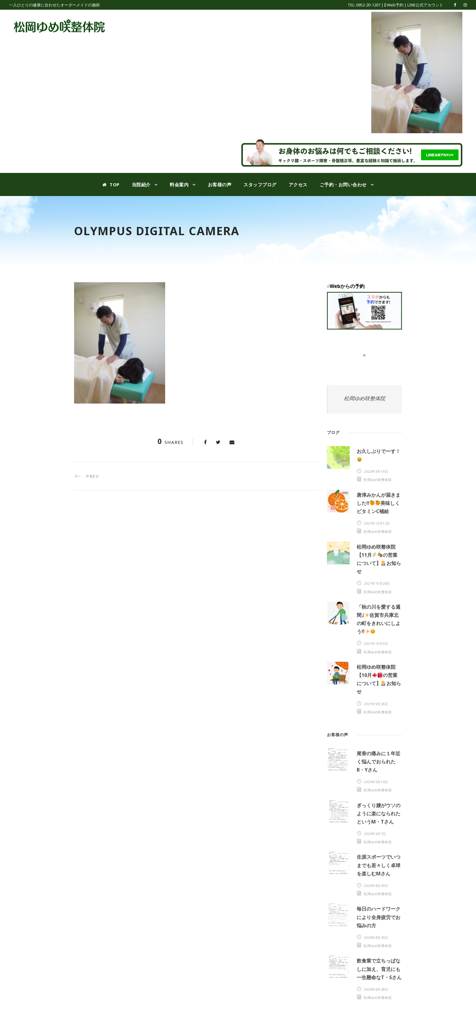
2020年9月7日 (375, 833)
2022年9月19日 (376, 471)
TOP (111, 184)
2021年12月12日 (377, 523)
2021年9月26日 (376, 704)
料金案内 (179, 184)
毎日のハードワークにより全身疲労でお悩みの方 (378, 916)
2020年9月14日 (376, 782)
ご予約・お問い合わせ (343, 184)
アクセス (298, 184)
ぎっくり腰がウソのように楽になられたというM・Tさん (378, 813)
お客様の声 (220, 184)
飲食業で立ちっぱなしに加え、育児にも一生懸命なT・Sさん (379, 968)
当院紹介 (141, 184)
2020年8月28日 (376, 989)
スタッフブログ (260, 184)
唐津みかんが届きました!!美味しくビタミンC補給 (378, 503)
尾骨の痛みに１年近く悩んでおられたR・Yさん (378, 761)
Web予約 (395, 5)
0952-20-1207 (368, 5)
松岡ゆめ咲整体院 (364, 398)
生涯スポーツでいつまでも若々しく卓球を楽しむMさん (378, 865)
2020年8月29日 (376, 885)
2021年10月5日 (376, 643)
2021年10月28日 (377, 583)
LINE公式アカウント (425, 5)
